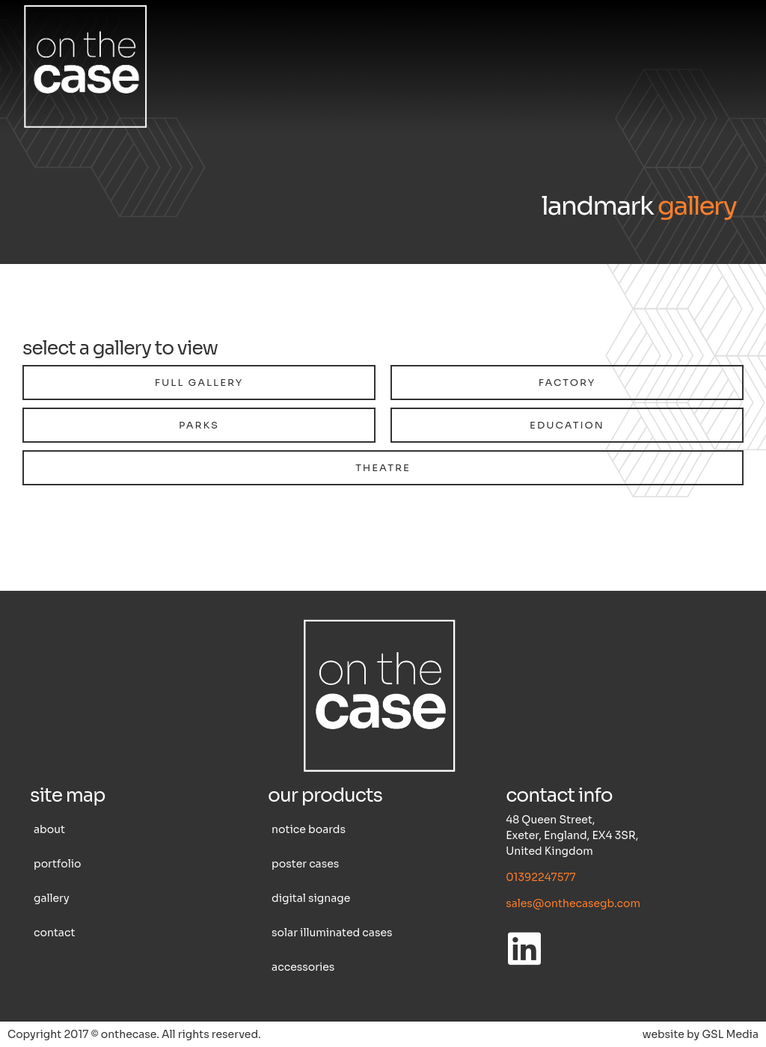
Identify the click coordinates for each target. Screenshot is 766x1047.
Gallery (52, 898)
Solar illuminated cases (332, 932)
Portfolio (57, 864)
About (49, 829)
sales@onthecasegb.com (573, 903)
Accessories (303, 967)
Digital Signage (311, 898)
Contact (54, 932)
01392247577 (540, 877)
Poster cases (305, 864)
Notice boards (309, 829)
